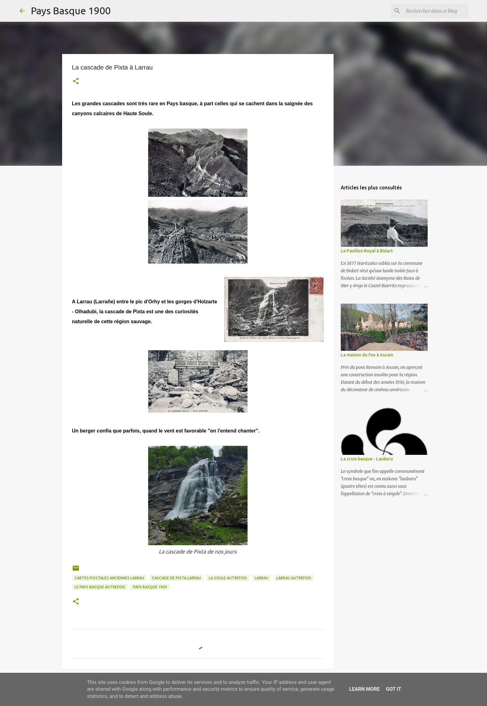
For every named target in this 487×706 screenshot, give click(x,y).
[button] (76, 81)
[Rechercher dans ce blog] (436, 10)
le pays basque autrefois (100, 587)
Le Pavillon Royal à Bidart (367, 250)
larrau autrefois (293, 578)
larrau (261, 578)
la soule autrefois (228, 578)
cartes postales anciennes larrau (109, 578)
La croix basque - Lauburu (367, 458)
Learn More (364, 689)
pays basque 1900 (150, 587)
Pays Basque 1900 (71, 10)
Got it (393, 689)
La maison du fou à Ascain (367, 354)
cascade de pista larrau (176, 578)
